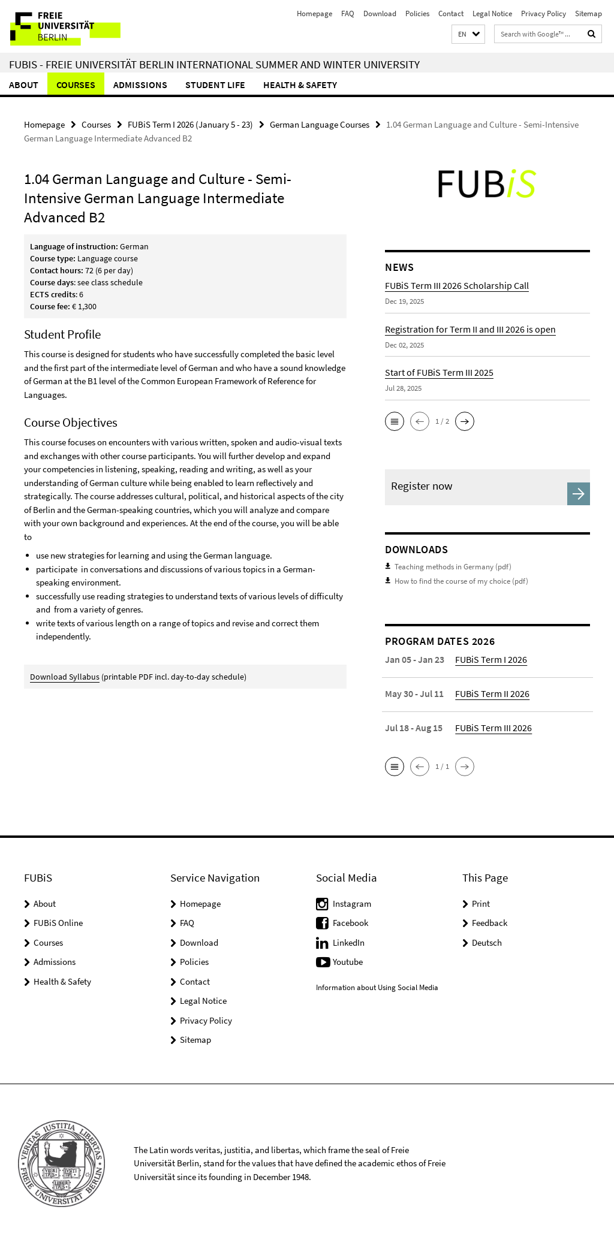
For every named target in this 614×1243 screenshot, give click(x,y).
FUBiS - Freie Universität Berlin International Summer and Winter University (214, 64)
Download (379, 13)
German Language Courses (319, 124)
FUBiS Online (58, 922)
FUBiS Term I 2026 (491, 659)
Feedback (489, 922)
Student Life (215, 84)
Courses (75, 84)
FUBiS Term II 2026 (492, 693)
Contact (450, 13)
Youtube (348, 961)
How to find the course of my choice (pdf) (461, 581)
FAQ (347, 13)
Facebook (350, 922)
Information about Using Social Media (377, 987)
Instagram (352, 903)
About (23, 84)
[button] (468, 34)
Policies (417, 13)
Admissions (140, 84)
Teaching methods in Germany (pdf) (453, 567)
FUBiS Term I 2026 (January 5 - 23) (190, 124)
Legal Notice (492, 13)
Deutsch (487, 942)
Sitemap (588, 13)
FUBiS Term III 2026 (493, 728)
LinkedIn (349, 942)
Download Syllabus (65, 676)
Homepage (314, 13)
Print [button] (481, 903)
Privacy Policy (543, 13)
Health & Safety (300, 84)
